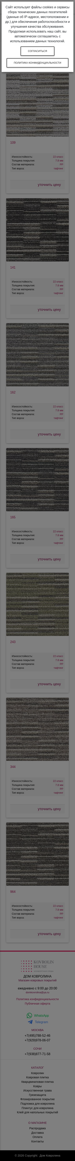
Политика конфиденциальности (37, 62)
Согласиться (37, 51)
